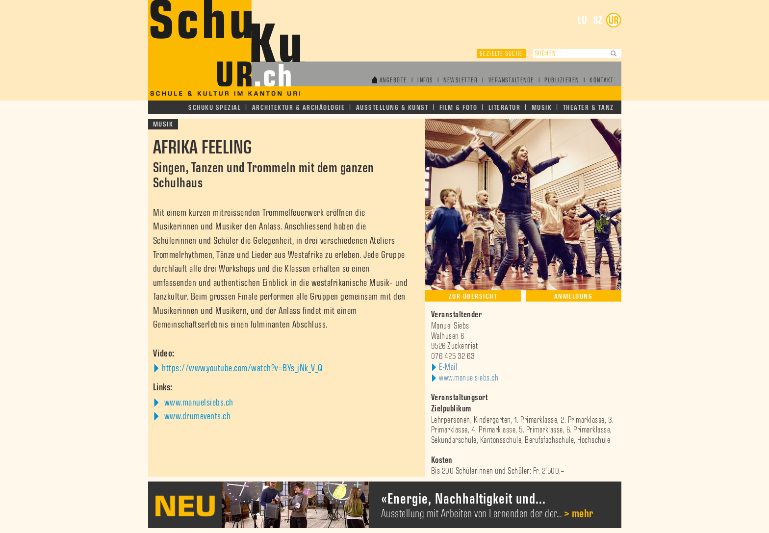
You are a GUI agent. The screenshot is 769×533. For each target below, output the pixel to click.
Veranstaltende (511, 80)
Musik (542, 107)
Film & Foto (458, 107)
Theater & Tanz (588, 107)
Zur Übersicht (473, 296)
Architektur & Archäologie (298, 107)
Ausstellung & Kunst (392, 107)
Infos (425, 80)
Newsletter (460, 80)
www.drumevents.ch (196, 416)
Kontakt (602, 80)
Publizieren (561, 80)
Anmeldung (573, 296)
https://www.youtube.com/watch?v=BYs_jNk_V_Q (242, 368)
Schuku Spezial (214, 107)
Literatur (504, 107)
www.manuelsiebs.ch (197, 402)
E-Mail (448, 367)
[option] (384, 505)
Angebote (393, 80)
